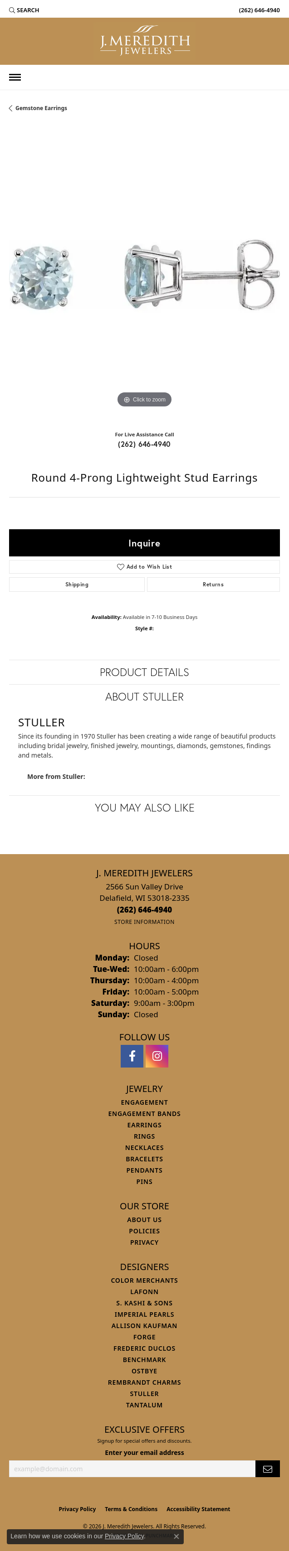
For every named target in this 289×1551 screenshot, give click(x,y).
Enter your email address (144, 1452)
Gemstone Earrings (41, 108)
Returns (213, 584)
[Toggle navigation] (15, 77)
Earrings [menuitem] (144, 1125)
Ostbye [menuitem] (144, 1371)
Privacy (144, 1242)
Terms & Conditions (131, 1509)
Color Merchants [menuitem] (144, 1280)
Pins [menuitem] (145, 1181)
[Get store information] (144, 922)
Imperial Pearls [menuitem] (145, 1314)
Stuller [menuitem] (144, 1393)
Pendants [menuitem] (144, 1170)
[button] (24, 10)
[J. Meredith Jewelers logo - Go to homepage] (144, 41)
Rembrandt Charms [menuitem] (144, 1382)
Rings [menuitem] (144, 1136)
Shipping (76, 584)
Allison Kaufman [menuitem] (144, 1325)
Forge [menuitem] (144, 1337)
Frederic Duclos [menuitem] (144, 1348)
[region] (144, 275)
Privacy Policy (77, 1509)
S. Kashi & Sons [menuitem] (144, 1303)
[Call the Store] (144, 909)
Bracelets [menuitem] (144, 1159)
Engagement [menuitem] (144, 1102)
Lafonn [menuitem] (144, 1291)
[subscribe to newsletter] (267, 1468)
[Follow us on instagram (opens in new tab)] (157, 1056)
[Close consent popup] (176, 1536)
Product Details (144, 672)
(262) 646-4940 (144, 444)
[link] (258, 10)
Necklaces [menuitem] (144, 1147)
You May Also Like (145, 807)
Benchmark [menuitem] (144, 1359)
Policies (144, 1231)
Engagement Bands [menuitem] (144, 1113)
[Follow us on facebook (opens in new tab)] (132, 1056)
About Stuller (144, 696)
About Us (144, 1219)
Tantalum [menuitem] (144, 1405)
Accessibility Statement (198, 1509)
